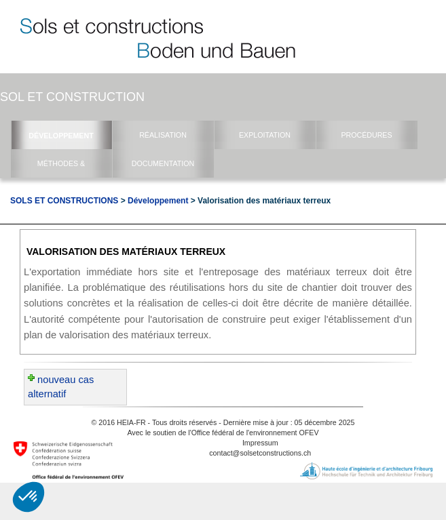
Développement (158, 200)
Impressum (260, 443)
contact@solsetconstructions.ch (260, 453)
